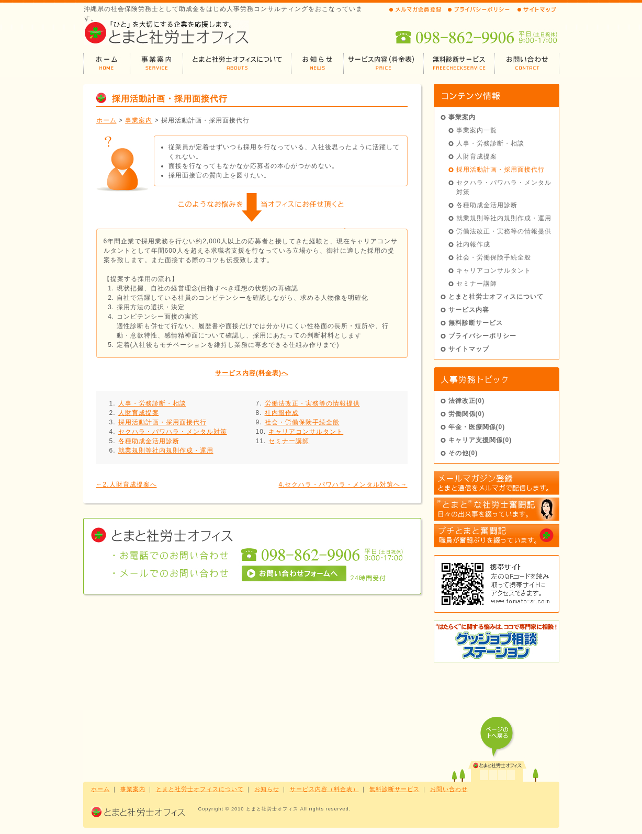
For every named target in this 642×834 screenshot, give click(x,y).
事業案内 (138, 120)
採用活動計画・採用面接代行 (162, 422)
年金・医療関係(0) (476, 427)
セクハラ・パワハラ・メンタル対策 (172, 431)
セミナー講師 (288, 441)
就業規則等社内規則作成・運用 (165, 450)
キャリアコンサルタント (305, 431)
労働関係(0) (466, 414)
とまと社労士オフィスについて (496, 296)
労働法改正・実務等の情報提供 (312, 403)
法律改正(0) (466, 400)
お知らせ (266, 789)
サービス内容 (468, 309)
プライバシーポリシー (482, 336)
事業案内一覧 (476, 130)
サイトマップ (468, 349)
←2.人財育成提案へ (126, 484)
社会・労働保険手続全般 (302, 422)
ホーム (106, 120)
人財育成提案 (138, 412)
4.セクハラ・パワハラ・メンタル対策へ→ (342, 484)
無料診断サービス (475, 322)
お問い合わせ (449, 789)
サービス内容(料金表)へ (251, 373)
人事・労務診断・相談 (152, 403)
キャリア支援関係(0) (480, 440)
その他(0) (463, 453)
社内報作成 (282, 412)
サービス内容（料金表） (324, 789)
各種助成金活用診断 (148, 441)
